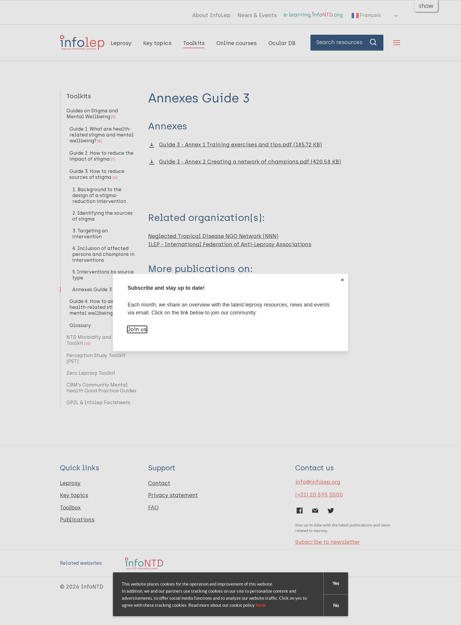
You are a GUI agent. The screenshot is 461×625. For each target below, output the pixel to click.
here (260, 605)
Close (342, 280)
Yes (336, 583)
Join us (137, 329)
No (336, 605)
